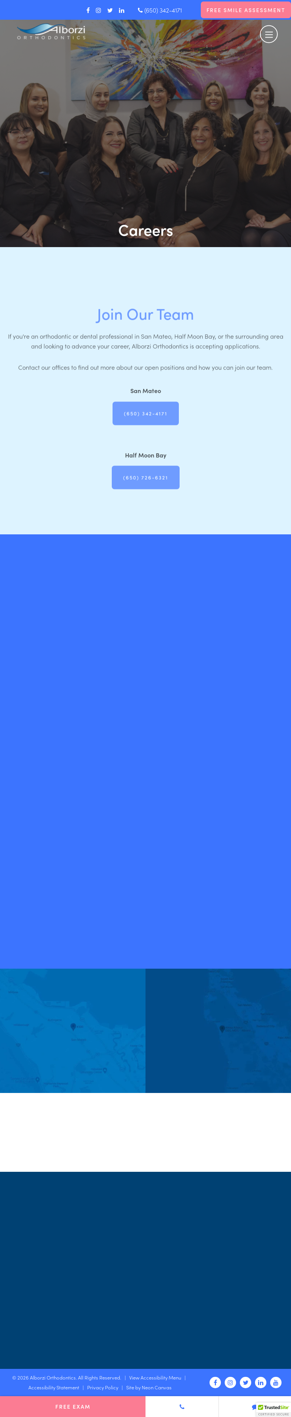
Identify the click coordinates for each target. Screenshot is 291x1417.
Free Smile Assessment (246, 10)
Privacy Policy (102, 1387)
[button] (273, 1410)
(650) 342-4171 (160, 10)
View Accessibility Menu (155, 1377)
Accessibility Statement (53, 1387)
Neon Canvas (157, 1387)
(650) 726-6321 (145, 489)
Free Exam (73, 1406)
